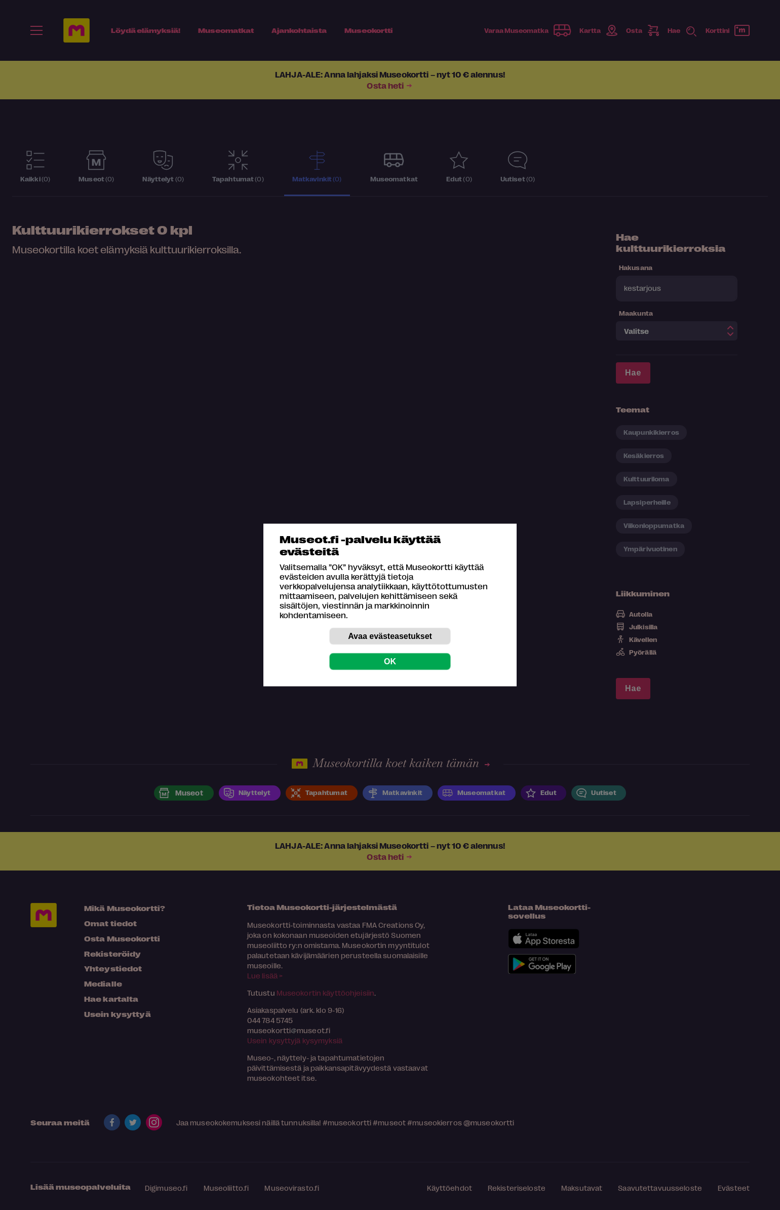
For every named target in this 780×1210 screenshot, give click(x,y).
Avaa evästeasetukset (390, 636)
